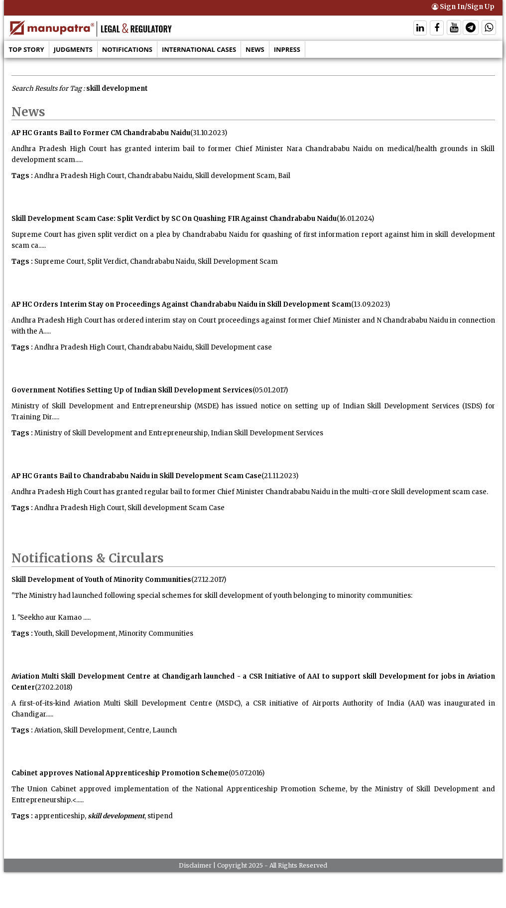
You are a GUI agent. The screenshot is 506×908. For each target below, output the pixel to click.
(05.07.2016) (246, 773)
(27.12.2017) (208, 579)
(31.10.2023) (208, 133)
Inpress (287, 49)
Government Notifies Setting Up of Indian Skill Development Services (132, 390)
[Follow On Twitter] (454, 28)
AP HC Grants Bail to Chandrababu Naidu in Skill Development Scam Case (136, 476)
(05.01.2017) (270, 390)
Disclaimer (195, 865)
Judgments (73, 49)
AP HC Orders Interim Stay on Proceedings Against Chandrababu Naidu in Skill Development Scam (181, 304)
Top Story (26, 49)
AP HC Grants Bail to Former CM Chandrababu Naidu (100, 133)
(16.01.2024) (355, 218)
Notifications (127, 49)
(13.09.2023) (370, 304)
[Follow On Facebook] (437, 28)
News (255, 49)
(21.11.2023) (279, 476)
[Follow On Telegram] (471, 28)
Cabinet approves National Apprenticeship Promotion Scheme (120, 773)
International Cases (199, 49)
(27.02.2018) (53, 687)
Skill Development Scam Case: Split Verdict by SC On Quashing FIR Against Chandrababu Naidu (174, 218)
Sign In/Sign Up (463, 6)
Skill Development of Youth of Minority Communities (101, 579)
